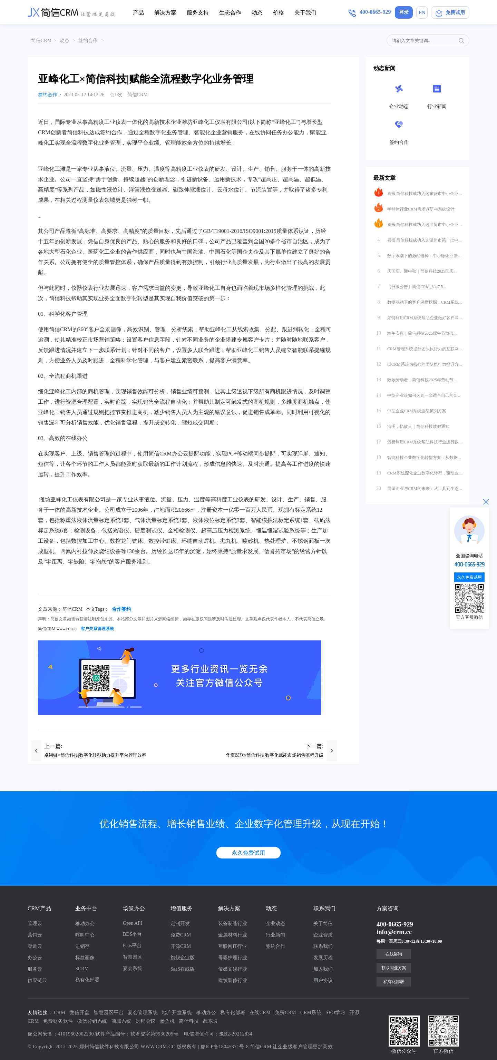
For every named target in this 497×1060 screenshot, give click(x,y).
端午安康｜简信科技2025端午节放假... (415, 331)
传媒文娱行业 (232, 969)
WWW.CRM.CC (158, 1046)
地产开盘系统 (177, 1012)
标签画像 (85, 957)
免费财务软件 (58, 1021)
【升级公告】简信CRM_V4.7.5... (410, 285)
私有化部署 (87, 979)
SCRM (82, 968)
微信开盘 (79, 1012)
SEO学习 (335, 1012)
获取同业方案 (393, 967)
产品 (138, 13)
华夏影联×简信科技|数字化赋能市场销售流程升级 (275, 755)
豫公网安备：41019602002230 (61, 1034)
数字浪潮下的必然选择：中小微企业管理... (418, 254)
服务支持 (198, 13)
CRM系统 (311, 1012)
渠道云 (35, 946)
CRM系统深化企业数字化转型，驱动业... (418, 471)
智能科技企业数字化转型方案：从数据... (417, 456)
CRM (60, 1012)
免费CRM (180, 935)
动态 (257, 13)
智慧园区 (132, 957)
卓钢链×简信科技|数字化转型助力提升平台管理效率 (95, 755)
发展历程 (323, 957)
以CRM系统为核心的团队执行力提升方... (418, 362)
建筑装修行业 (232, 980)
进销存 (82, 946)
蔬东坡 (210, 1021)
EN (422, 12)
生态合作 (230, 13)
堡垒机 (167, 1021)
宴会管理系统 (143, 1012)
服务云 (35, 969)
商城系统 (121, 1021)
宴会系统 (132, 968)
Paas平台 (132, 945)
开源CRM (180, 946)
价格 (278, 13)
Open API (132, 923)
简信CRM (41, 40)
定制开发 (180, 923)
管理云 (35, 923)
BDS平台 (132, 934)
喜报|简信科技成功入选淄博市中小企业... (417, 223)
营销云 (35, 935)
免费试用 (450, 12)
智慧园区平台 (109, 1012)
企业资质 (323, 935)
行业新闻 (275, 935)
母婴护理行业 (232, 957)
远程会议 (146, 1021)
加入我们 (323, 969)
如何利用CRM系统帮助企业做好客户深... (418, 316)
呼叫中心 (85, 935)
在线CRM (260, 1012)
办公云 (35, 957)
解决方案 (165, 13)
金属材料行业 (232, 935)
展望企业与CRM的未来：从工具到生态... (418, 487)
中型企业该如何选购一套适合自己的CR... (418, 394)
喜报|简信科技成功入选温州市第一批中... (417, 238)
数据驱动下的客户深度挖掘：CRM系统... (418, 300)
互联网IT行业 (232, 946)
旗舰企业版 (182, 957)
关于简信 (323, 923)
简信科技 (189, 1021)
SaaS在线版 (182, 969)
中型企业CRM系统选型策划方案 (410, 409)
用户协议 (323, 980)
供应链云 (37, 980)
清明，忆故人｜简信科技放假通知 (411, 425)
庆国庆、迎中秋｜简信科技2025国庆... (415, 269)
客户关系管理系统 (97, 628)
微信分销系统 (92, 1021)
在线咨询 (394, 954)
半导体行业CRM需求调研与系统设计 (414, 207)
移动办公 (85, 923)
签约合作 (88, 40)
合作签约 (121, 609)
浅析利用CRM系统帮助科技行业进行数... (418, 440)
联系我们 (323, 946)
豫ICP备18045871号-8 (224, 1046)
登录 (404, 12)
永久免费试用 (248, 853)
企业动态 (275, 923)
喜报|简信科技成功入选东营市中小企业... (417, 192)
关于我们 (305, 13)
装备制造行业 (232, 923)
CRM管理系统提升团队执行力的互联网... (418, 347)
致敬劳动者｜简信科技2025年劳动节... (415, 378)
